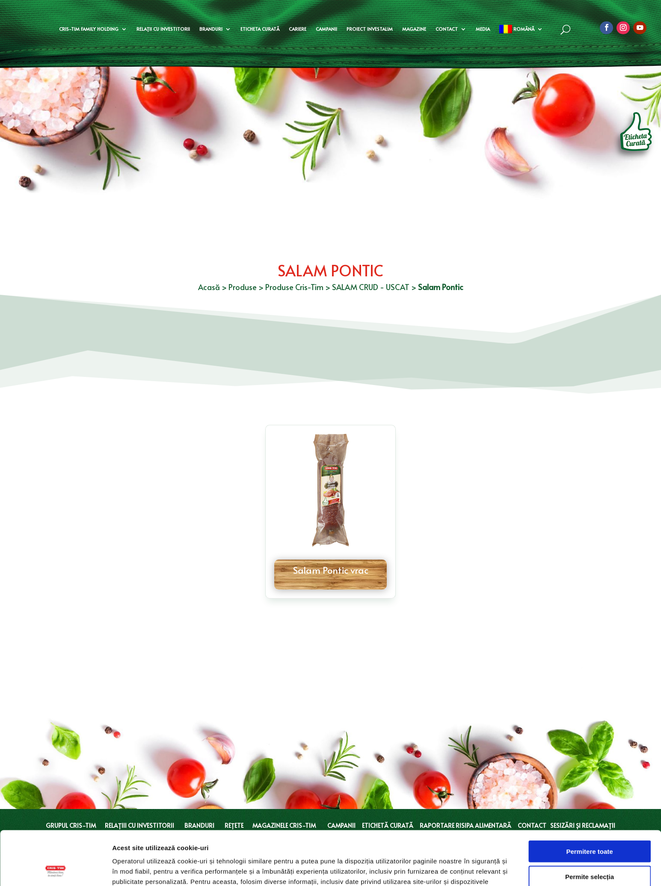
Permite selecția (589, 826)
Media (483, 29)
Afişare (428, 869)
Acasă (209, 287)
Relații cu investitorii (163, 29)
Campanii (326, 29)
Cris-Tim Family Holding (89, 29)
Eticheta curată (259, 29)
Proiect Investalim (370, 29)
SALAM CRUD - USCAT (370, 287)
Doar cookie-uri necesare (589, 850)
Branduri (210, 29)
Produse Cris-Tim (294, 287)
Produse (242, 287)
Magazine (414, 29)
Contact (447, 29)
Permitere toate (589, 800)
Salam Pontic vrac (330, 569)
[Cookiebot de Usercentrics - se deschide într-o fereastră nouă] (55, 869)
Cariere (297, 29)
